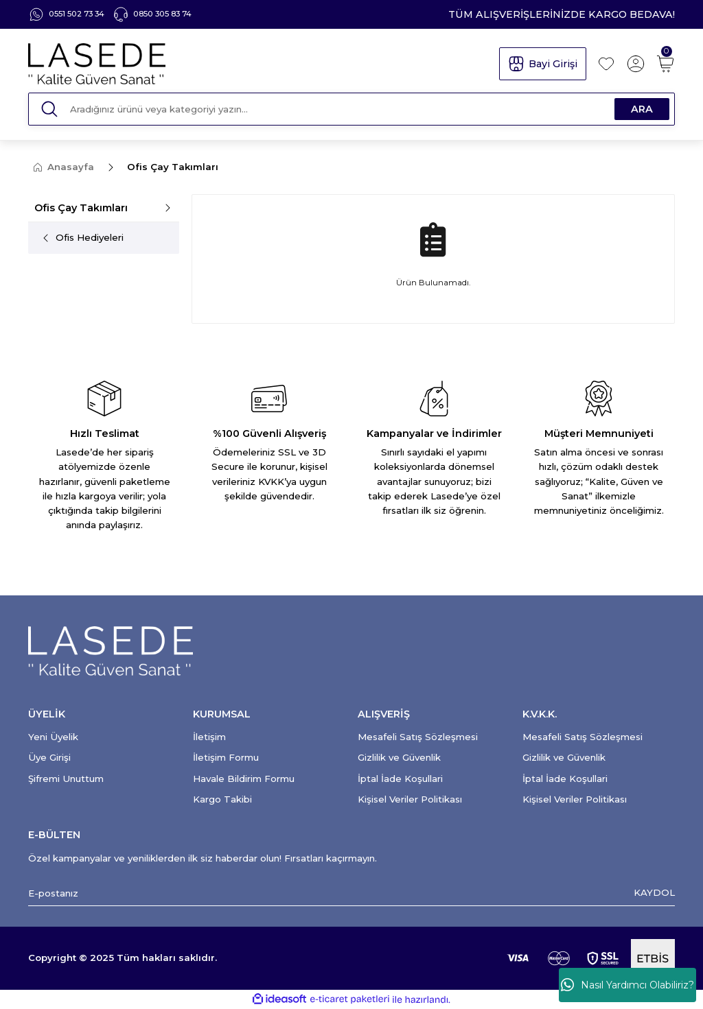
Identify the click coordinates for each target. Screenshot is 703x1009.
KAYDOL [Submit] (654, 892)
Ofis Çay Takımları (172, 166)
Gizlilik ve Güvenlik (399, 757)
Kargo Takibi (222, 799)
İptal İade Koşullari (400, 778)
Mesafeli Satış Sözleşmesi (418, 736)
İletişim (209, 736)
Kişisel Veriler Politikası (410, 799)
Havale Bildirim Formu (244, 778)
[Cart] (665, 63)
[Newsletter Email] (351, 893)
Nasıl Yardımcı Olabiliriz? (627, 985)
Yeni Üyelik (53, 736)
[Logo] (257, 63)
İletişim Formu (226, 757)
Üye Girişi (49, 757)
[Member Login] (635, 63)
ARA (642, 109)
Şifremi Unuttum (66, 778)
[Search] (351, 109)
